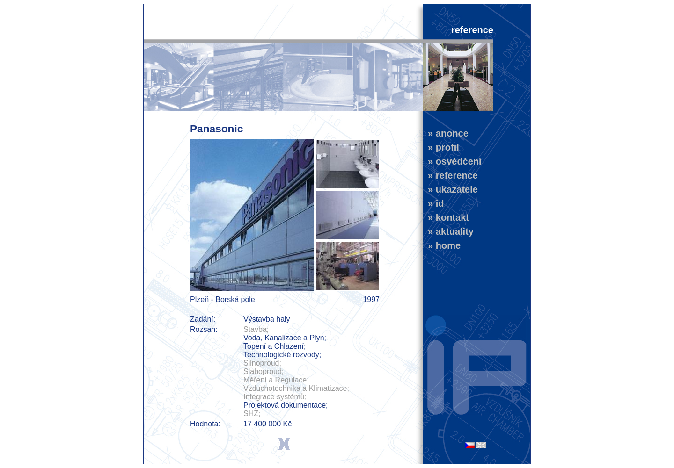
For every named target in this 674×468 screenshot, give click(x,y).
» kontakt (446, 217)
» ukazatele (450, 189)
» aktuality (448, 231)
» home (442, 245)
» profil (441, 147)
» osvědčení (452, 161)
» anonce (446, 133)
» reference (450, 175)
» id (433, 203)
